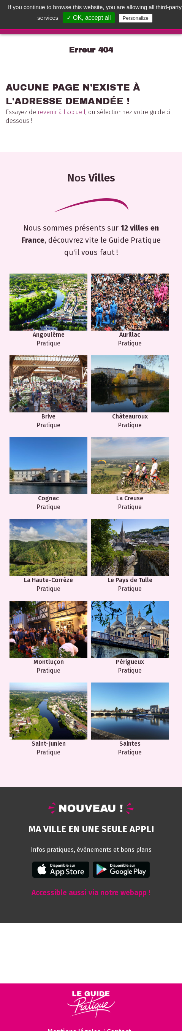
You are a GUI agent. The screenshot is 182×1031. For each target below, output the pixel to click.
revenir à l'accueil (61, 112)
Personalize (136, 18)
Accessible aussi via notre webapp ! (91, 892)
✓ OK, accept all (88, 17)
